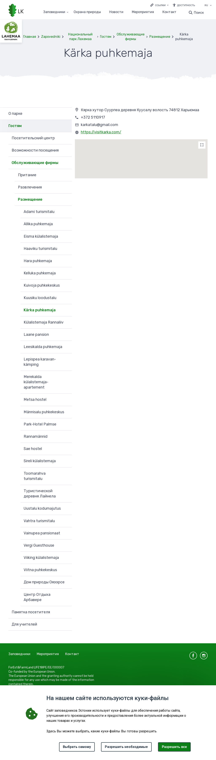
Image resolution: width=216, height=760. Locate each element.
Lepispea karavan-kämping (40, 362)
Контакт (169, 12)
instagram (204, 655)
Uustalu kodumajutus (42, 508)
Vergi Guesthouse (39, 545)
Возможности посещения (35, 150)
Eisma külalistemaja (41, 236)
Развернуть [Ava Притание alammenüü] (66, 175)
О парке (15, 113)
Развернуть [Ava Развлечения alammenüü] (66, 187)
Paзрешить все (174, 747)
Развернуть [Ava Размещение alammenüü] (66, 200)
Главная (29, 37)
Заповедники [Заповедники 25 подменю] (54, 12)
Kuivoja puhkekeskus (42, 285)
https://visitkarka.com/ (101, 132)
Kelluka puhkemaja (40, 273)
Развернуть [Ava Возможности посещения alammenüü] (66, 150)
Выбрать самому (77, 747)
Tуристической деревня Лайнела (40, 494)
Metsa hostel (35, 399)
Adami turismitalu (39, 211)
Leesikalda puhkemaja (43, 346)
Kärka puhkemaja (40, 310)
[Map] (201, 145)
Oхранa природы (87, 12)
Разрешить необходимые (126, 747)
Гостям (105, 37)
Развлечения (30, 187)
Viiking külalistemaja (41, 557)
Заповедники (19, 654)
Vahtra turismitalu (39, 521)
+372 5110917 (93, 117)
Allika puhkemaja (38, 224)
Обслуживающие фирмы (130, 36)
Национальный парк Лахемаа (80, 36)
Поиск (199, 13)
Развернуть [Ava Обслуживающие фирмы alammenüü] (66, 163)
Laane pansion (36, 334)
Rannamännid (35, 436)
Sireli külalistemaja (40, 461)
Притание (27, 175)
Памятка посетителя (31, 612)
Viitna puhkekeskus (40, 570)
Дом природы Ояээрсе (44, 582)
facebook (193, 655)
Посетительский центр (33, 138)
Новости (116, 12)
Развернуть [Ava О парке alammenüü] (66, 113)
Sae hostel (33, 448)
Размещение (159, 37)
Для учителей (24, 624)
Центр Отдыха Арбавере (37, 597)
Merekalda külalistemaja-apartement (36, 382)
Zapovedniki (50, 37)
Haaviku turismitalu (40, 248)
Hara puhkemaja (38, 261)
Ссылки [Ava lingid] (160, 5)
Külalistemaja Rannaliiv (43, 322)
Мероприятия (143, 12)
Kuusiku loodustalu (40, 297)
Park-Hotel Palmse (40, 424)
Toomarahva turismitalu (35, 476)
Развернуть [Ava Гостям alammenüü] (66, 126)
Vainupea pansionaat (42, 533)
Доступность (186, 5)
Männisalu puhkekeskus (44, 412)
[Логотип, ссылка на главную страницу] (16, 11)
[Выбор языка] (210, 6)
